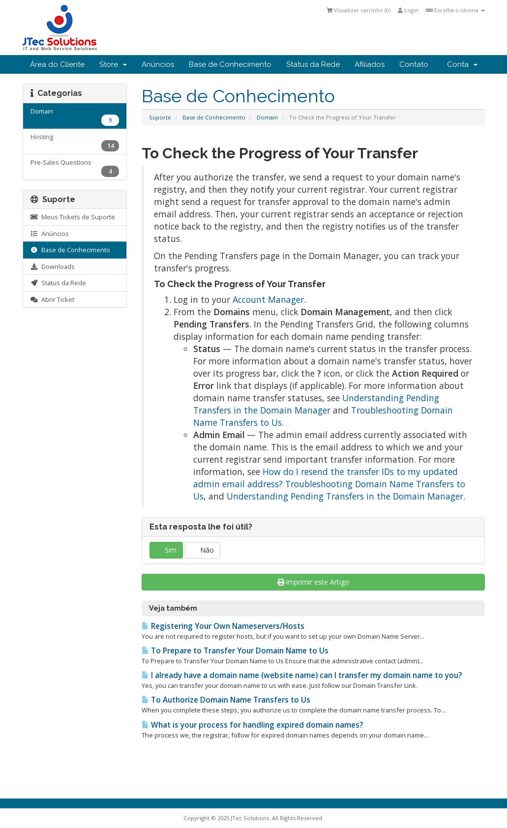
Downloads (52, 266)
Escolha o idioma (455, 10)
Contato (413, 64)
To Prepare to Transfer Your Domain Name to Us (235, 651)
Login (408, 10)
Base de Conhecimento (230, 64)
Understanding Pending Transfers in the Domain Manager (316, 404)
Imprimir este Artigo (313, 582)
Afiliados (370, 64)
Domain (267, 117)
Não (202, 550)
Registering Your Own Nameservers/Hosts (223, 626)
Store (113, 64)
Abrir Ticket (52, 299)
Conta (462, 64)
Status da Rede (313, 64)
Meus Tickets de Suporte (72, 216)
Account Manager (268, 299)
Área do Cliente (57, 64)
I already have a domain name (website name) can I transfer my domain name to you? (302, 675)
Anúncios (158, 64)
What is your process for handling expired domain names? (252, 725)
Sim (166, 550)
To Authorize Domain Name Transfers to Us (226, 700)
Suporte (160, 117)
